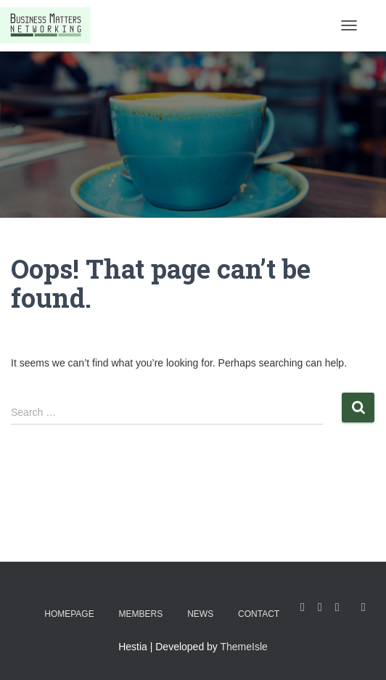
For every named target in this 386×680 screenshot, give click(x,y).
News (200, 614)
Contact (258, 614)
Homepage (69, 614)
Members (141, 614)
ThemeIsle (244, 646)
